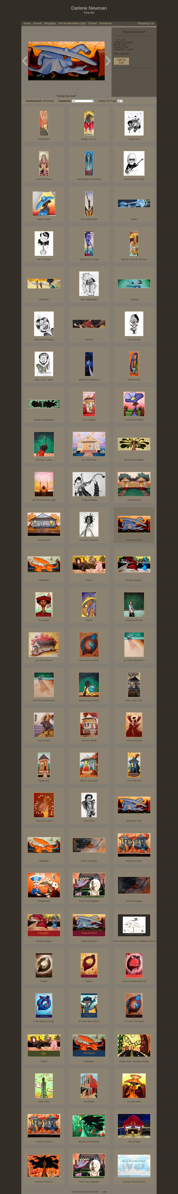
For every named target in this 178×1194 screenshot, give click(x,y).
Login (104, 1192)
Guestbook (105, 23)
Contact (92, 23)
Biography (50, 23)
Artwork (37, 23)
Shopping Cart (146, 23)
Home (27, 23)
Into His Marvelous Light (72, 23)
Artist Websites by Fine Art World (85, 1192)
